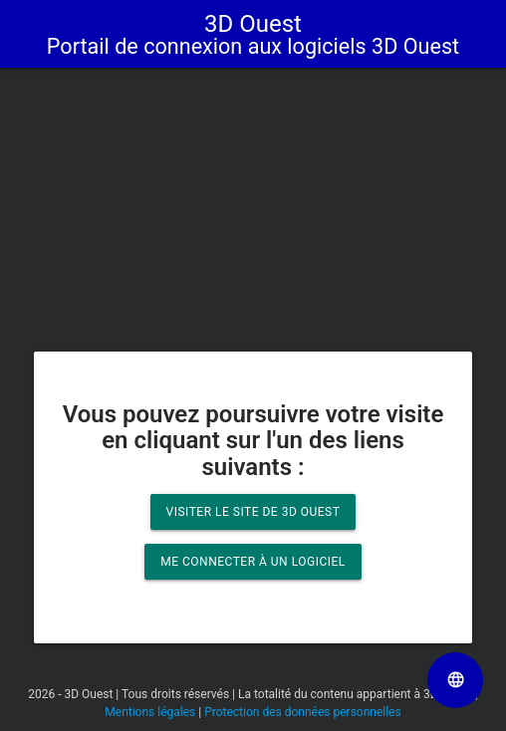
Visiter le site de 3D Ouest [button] (253, 512)
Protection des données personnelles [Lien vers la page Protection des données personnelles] (302, 712)
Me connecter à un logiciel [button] (253, 562)
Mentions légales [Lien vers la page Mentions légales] (150, 712)
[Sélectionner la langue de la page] (455, 680)
